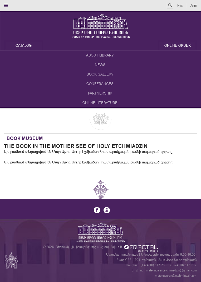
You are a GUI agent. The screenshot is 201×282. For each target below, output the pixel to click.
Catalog (24, 45)
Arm (193, 5)
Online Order (177, 45)
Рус (180, 5)
